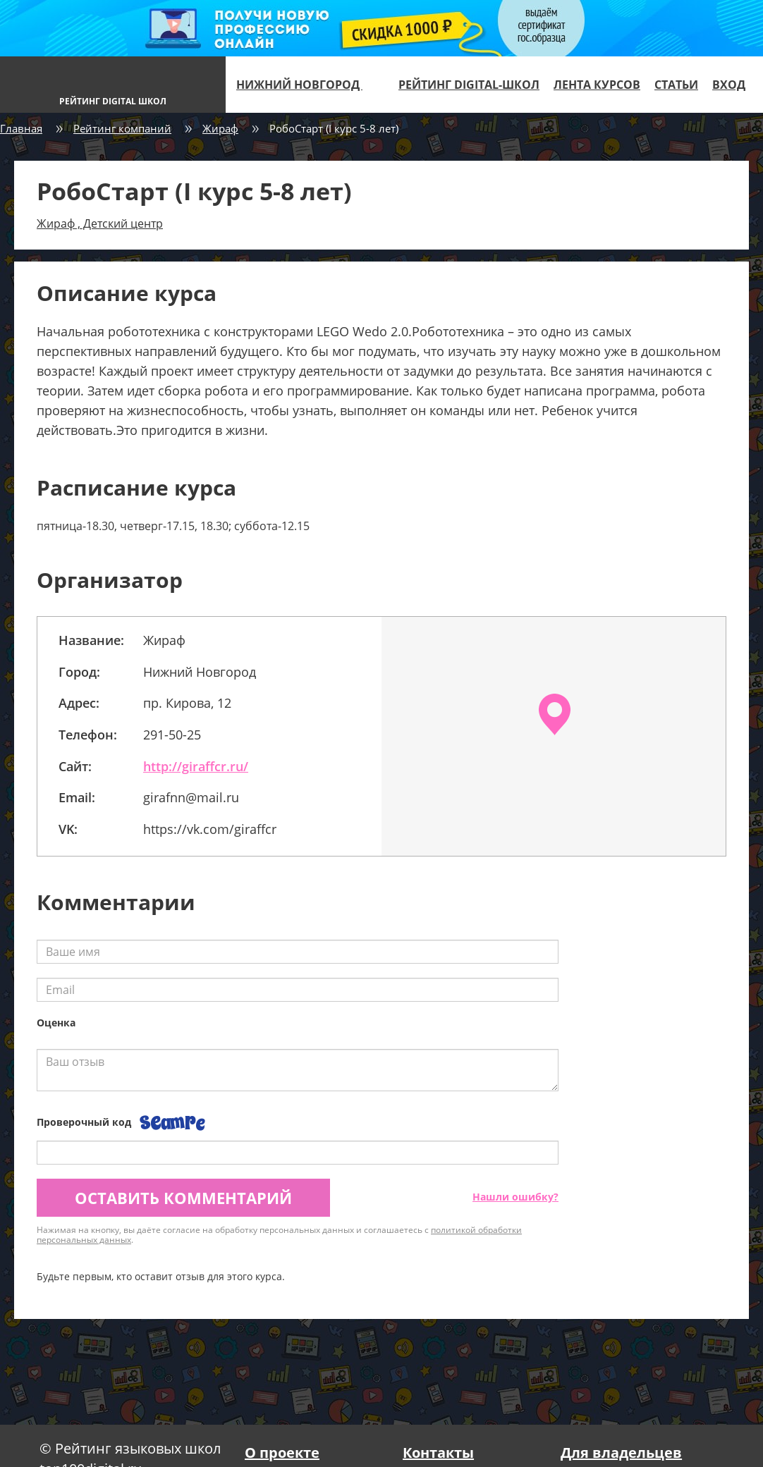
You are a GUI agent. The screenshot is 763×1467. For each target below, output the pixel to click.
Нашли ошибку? (515, 1196)
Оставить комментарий (183, 1197)
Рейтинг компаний (122, 128)
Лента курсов (597, 84)
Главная (21, 128)
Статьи (676, 84)
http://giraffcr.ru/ (195, 766)
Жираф (220, 128)
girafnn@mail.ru (191, 797)
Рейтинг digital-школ (468, 84)
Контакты (438, 1452)
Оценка (56, 1022)
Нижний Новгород (305, 84)
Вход (728, 84)
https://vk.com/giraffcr (209, 829)
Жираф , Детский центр (100, 223)
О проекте (282, 1452)
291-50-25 (172, 734)
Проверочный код (84, 1122)
